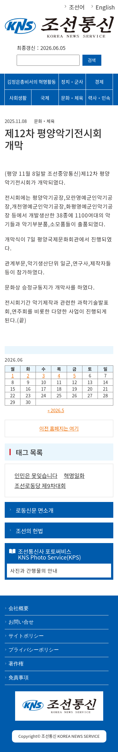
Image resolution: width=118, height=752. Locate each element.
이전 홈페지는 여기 (59, 428)
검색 (92, 60)
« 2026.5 (56, 410)
